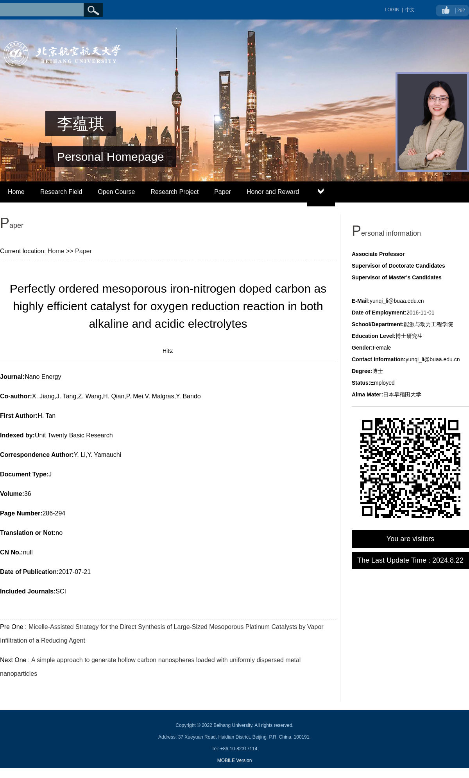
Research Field (61, 191)
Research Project (174, 191)
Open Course (116, 191)
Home (16, 191)
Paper (222, 191)
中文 (410, 9)
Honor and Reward (273, 191)
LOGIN (392, 9)
